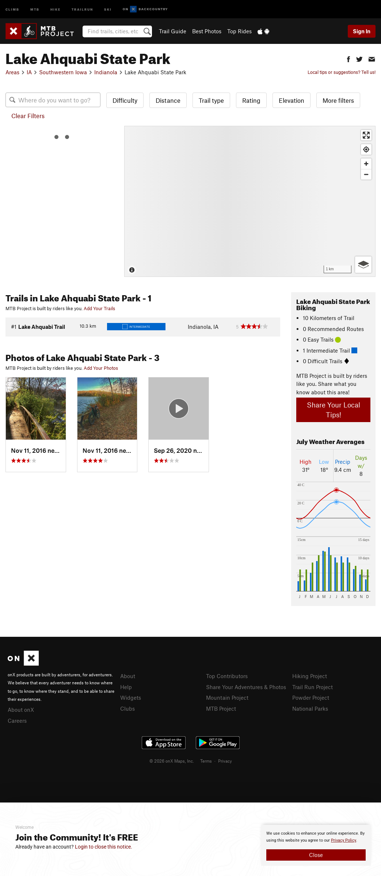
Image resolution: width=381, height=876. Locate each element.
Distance (168, 100)
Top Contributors (227, 676)
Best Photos (206, 31)
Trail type (211, 100)
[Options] (363, 264)
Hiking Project (309, 676)
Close (316, 854)
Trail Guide (172, 31)
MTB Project (221, 708)
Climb (12, 9)
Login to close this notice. (103, 847)
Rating (251, 100)
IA (29, 72)
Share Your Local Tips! (333, 410)
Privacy (225, 760)
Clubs (127, 708)
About (127, 676)
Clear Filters (28, 115)
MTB (34, 9)
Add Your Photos (101, 368)
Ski (108, 9)
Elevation (291, 100)
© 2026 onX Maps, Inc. (171, 760)
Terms (206, 760)
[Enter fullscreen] (366, 135)
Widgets (130, 697)
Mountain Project (227, 697)
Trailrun (82, 9)
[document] (316, 845)
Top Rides (239, 31)
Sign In (361, 31)
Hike (55, 9)
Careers (17, 720)
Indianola (105, 72)
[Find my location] (366, 149)
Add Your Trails (99, 308)
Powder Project (310, 697)
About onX (21, 709)
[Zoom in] (366, 163)
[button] (348, 58)
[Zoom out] (366, 174)
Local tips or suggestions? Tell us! (342, 72)
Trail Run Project (312, 687)
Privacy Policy (343, 840)
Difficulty (125, 100)
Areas (12, 72)
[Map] (250, 201)
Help (126, 687)
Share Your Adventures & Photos (246, 687)
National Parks (310, 708)
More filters (338, 100)
